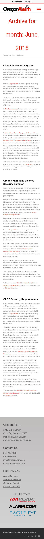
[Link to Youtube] (39, 536)
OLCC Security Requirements (20, 299)
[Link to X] (28, 536)
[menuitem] (17, 1)
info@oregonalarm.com (14, 460)
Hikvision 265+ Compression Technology (17, 140)
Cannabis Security (11, 483)
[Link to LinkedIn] (32, 536)
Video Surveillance (12, 479)
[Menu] (37, 8)
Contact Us (28, 164)
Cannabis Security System (18, 65)
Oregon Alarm (13, 84)
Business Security (11, 486)
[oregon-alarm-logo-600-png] (18, 8)
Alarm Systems (10, 476)
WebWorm (33, 532)
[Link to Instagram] (35, 536)
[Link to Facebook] (25, 536)
